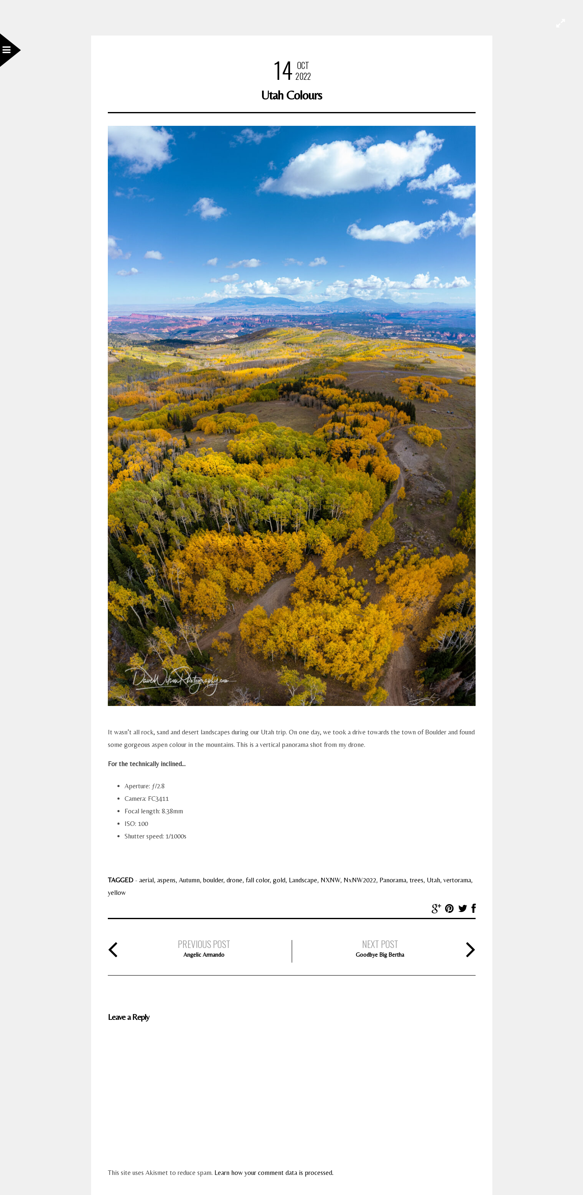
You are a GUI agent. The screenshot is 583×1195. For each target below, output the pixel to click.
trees (416, 880)
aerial (146, 880)
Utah (433, 880)
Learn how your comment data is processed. (274, 1173)
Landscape (303, 880)
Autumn (189, 880)
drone (234, 880)
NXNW (330, 880)
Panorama (392, 880)
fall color (258, 880)
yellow (117, 893)
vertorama (457, 880)
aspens (166, 880)
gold (279, 880)
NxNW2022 (360, 880)
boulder (213, 880)
